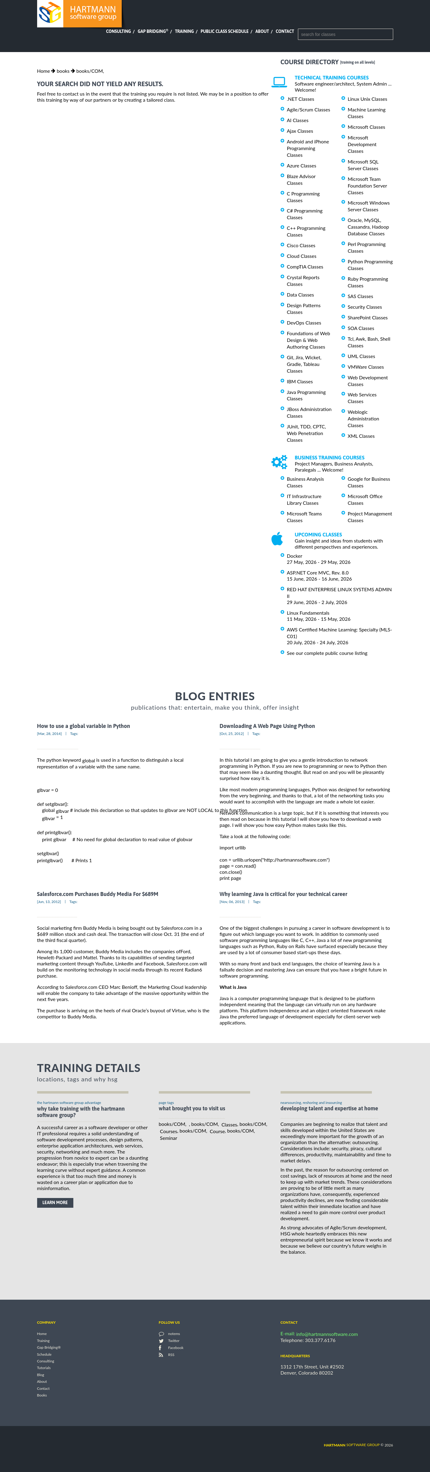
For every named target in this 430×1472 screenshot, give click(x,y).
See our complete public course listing (327, 653)
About (262, 31)
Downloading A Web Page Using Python (267, 726)
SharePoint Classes (368, 317)
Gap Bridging (153, 31)
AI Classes (298, 120)
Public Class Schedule (225, 31)
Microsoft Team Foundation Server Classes (367, 185)
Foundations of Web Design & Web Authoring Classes (308, 340)
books (63, 71)
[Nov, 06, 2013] (232, 901)
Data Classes (300, 294)
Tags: (74, 733)
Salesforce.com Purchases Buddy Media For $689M (98, 894)
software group (351, 1444)
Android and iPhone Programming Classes (308, 148)
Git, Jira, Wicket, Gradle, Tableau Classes (304, 364)
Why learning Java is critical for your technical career (284, 894)
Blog (40, 1374)
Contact (285, 31)
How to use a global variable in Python (83, 726)
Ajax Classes (300, 131)
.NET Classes (300, 99)
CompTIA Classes (305, 266)
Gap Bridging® (49, 1347)
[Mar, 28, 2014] (49, 733)
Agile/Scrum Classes (308, 109)
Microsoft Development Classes (362, 144)
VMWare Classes (366, 367)
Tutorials (44, 1368)
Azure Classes (301, 165)
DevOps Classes (304, 322)
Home (43, 71)
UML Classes (361, 356)
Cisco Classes (301, 245)
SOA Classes (361, 328)
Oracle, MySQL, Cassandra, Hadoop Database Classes (368, 226)
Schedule (44, 1354)
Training (184, 31)
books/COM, (90, 71)
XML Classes (361, 436)
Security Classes (365, 307)
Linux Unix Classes (367, 99)
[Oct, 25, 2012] (232, 733)
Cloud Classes (301, 256)
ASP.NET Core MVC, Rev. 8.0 (318, 572)
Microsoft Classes (366, 127)
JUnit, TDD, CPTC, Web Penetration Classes (306, 433)
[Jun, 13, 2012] (49, 901)
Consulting (118, 31)
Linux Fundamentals (308, 613)
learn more (55, 1202)
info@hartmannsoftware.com (327, 1334)
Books (42, 1395)
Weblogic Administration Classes (363, 418)
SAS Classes (360, 296)
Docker (294, 556)
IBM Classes (300, 381)
